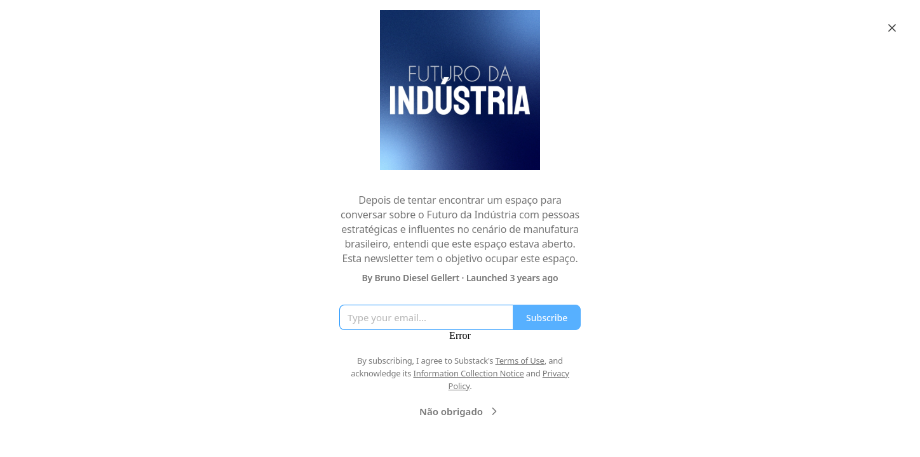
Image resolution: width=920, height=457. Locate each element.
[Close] (892, 28)
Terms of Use (520, 360)
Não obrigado (460, 411)
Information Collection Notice (468, 373)
